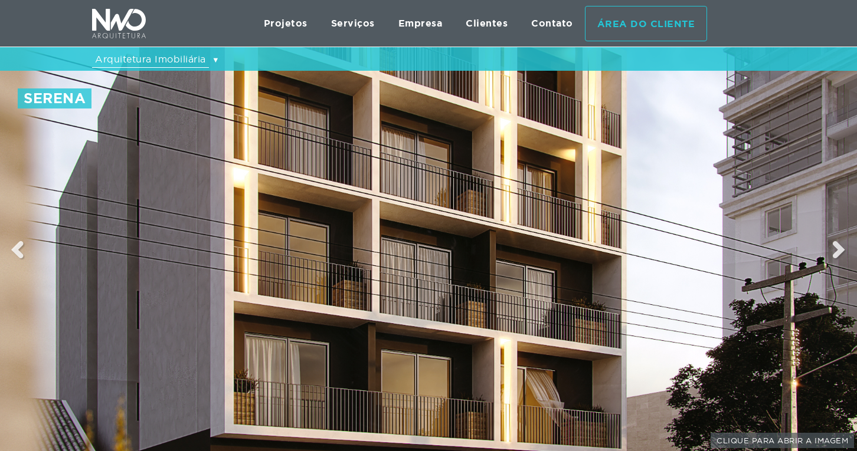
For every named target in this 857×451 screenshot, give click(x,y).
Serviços (353, 23)
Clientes (487, 23)
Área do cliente (646, 24)
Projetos (286, 23)
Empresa (420, 23)
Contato (552, 23)
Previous (17, 249)
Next (839, 249)
